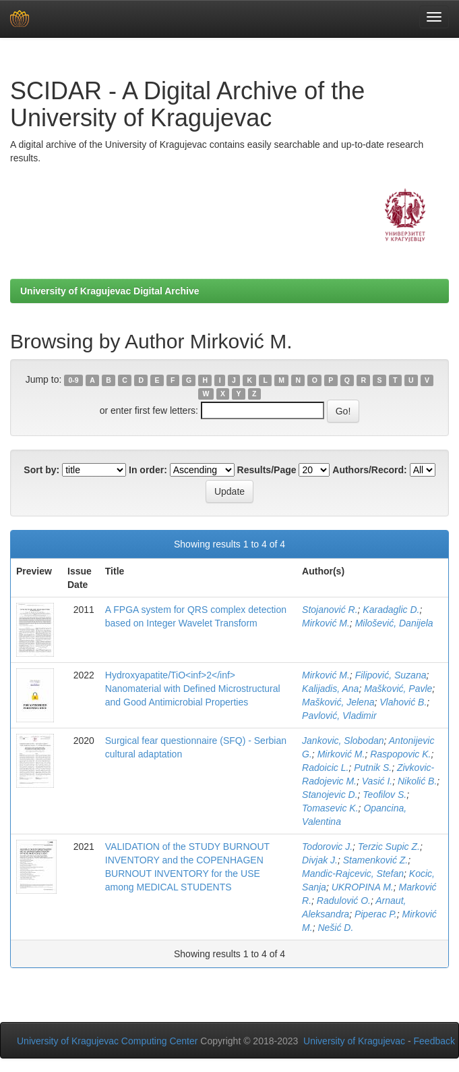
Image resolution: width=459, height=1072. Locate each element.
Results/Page (267, 469)
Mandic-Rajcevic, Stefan (353, 873)
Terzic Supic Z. (389, 846)
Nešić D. (335, 927)
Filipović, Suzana (391, 675)
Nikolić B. (417, 781)
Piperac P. (376, 914)
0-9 (74, 380)
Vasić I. (377, 781)
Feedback (434, 1041)
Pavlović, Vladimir (339, 715)
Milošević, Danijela (394, 623)
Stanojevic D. (329, 794)
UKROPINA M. (363, 887)
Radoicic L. (325, 767)
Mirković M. (326, 623)
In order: (148, 469)
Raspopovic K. (400, 754)
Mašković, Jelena (338, 702)
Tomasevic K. (330, 808)
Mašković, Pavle (398, 688)
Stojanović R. (329, 609)
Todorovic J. (327, 846)
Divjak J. (320, 860)
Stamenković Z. (375, 860)
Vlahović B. (403, 702)
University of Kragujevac (354, 1041)
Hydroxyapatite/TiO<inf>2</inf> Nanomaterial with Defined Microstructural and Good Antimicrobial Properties (192, 688)
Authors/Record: (369, 469)
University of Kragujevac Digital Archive (110, 291)
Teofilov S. (384, 794)
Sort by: (41, 469)
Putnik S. (373, 767)
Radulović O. (344, 900)
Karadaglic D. (391, 609)
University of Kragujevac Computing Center (107, 1041)
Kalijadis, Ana (330, 688)
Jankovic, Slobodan (343, 740)
